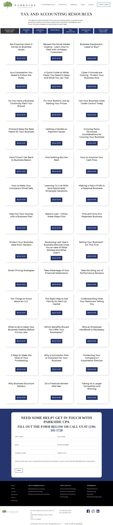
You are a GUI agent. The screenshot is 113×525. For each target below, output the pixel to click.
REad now (21, 58)
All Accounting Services (36, 485)
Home (13, 485)
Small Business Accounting (36, 489)
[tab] (9, 31)
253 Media (79, 524)
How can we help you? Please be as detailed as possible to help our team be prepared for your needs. (55, 461)
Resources (14, 494)
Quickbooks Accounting (35, 491)
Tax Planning (64, 497)
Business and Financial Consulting (38, 494)
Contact (90, 5)
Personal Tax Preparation (67, 491)
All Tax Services (65, 485)
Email (17, 445)
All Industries (91, 485)
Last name (61, 436)
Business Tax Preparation (67, 494)
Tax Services (63, 5)
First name (19, 436)
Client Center (104, 4)
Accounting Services (48, 5)
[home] (19, 4)
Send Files (14, 500)
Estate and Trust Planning (68, 489)
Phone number (63, 445)
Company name (20, 453)
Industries (73, 5)
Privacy (13, 497)
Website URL (62, 453)
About (83, 5)
